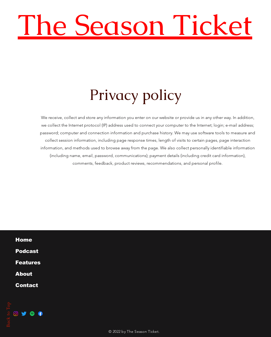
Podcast (26, 251)
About (23, 274)
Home (23, 240)
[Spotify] (32, 314)
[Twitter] (24, 314)
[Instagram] (16, 314)
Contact (26, 285)
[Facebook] (40, 314)
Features (27, 262)
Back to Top (8, 314)
